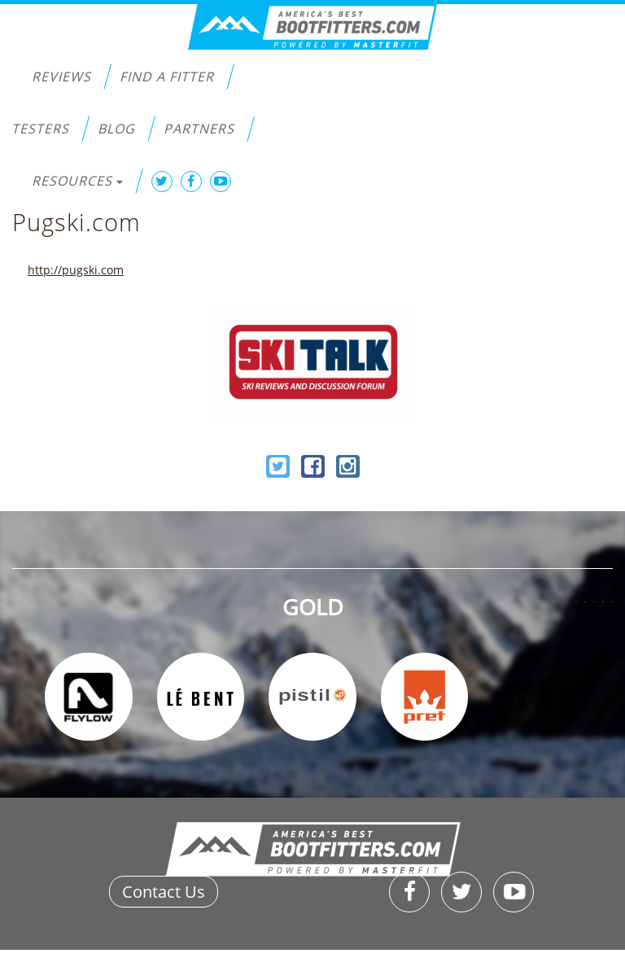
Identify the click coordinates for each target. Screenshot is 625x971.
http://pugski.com (76, 270)
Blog (116, 129)
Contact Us (163, 892)
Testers (40, 129)
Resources (77, 181)
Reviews (61, 76)
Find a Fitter (167, 76)
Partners (199, 129)
